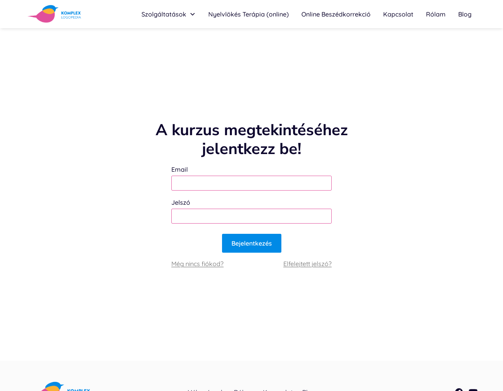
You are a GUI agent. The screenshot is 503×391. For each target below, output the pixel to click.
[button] (168, 14)
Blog (465, 14)
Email (179, 169)
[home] (54, 14)
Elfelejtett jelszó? (307, 264)
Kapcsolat (398, 14)
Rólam (436, 14)
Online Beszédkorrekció (336, 14)
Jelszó (180, 202)
